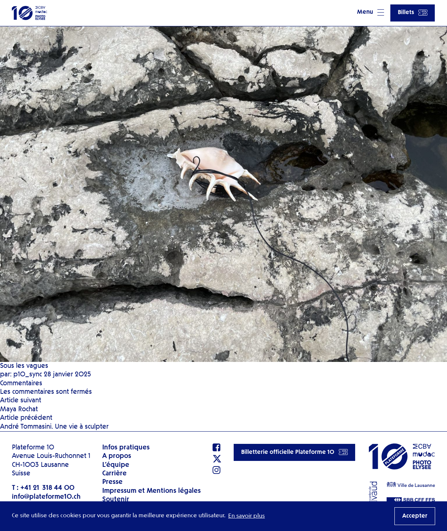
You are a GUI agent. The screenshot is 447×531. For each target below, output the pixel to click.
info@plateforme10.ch (46, 497)
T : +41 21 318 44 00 (43, 488)
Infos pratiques (126, 447)
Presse (112, 482)
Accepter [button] (414, 516)
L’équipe (115, 465)
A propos (116, 456)
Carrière (114, 473)
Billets (412, 12)
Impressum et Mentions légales (151, 491)
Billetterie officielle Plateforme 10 (294, 452)
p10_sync (27, 374)
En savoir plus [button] (246, 516)
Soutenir (115, 499)
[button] (370, 13)
